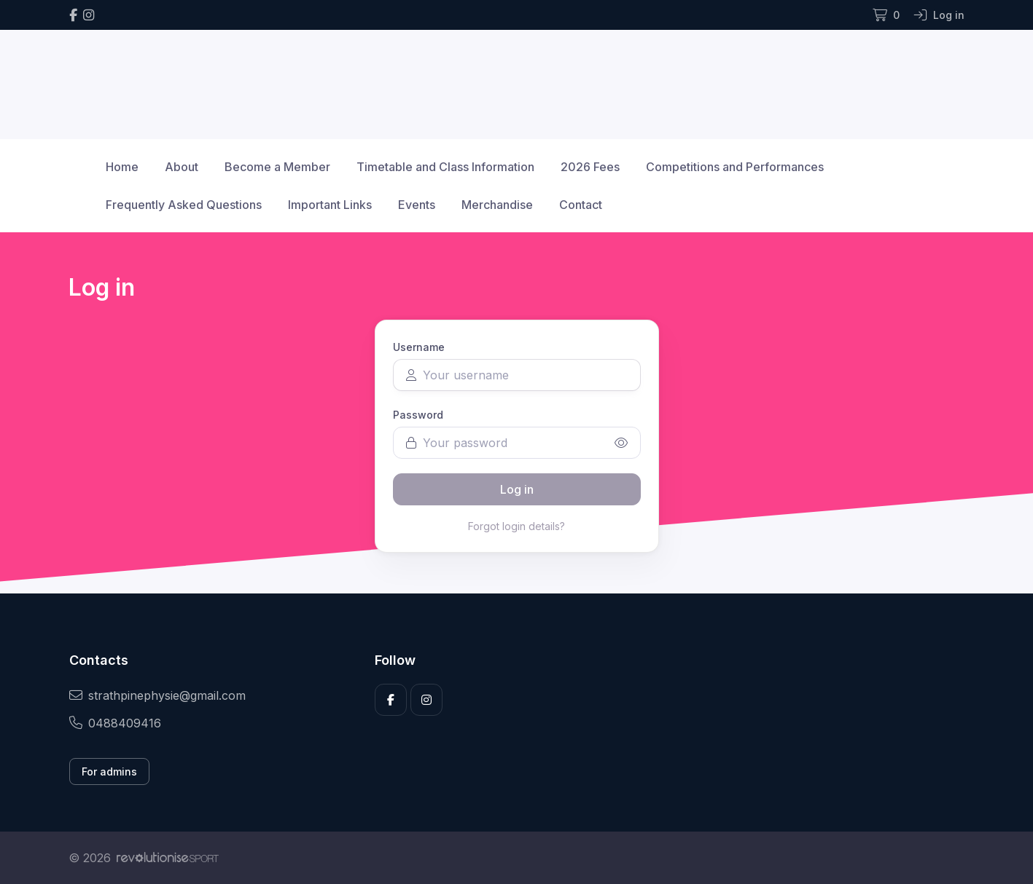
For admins (109, 771)
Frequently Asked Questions (184, 204)
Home (122, 166)
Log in (517, 489)
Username (419, 347)
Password (418, 415)
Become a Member (277, 166)
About (181, 166)
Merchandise (497, 204)
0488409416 (115, 723)
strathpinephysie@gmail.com (157, 695)
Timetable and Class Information (445, 166)
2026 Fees (590, 166)
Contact (580, 204)
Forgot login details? (516, 526)
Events (416, 204)
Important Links (330, 204)
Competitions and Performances (735, 166)
